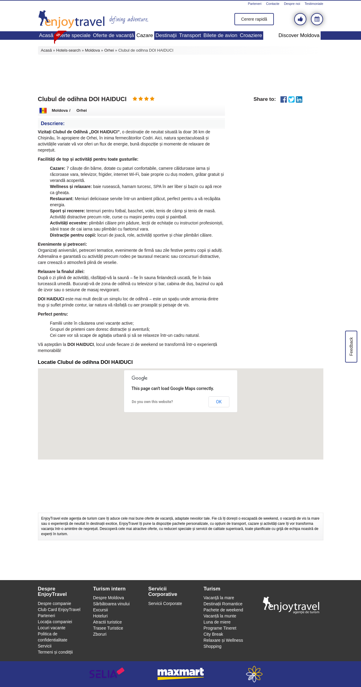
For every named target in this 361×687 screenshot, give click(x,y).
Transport (190, 35)
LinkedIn (299, 99)
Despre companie (54, 603)
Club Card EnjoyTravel (59, 609)
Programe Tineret (219, 628)
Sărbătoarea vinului (111, 603)
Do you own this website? (152, 402)
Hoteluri (100, 616)
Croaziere (251, 35)
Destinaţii (166, 35)
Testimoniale (314, 3)
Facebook (284, 99)
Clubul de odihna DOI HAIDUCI (82, 99)
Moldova (92, 50)
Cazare (144, 35)
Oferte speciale (73, 35)
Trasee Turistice (108, 628)
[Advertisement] (180, 74)
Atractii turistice (107, 622)
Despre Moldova (108, 597)
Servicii (45, 646)
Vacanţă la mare (218, 597)
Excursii (100, 609)
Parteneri (254, 3)
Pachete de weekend (223, 609)
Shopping (212, 646)
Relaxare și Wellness (223, 640)
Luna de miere (217, 622)
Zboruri (99, 634)
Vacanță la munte (219, 616)
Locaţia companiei (55, 621)
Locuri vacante (52, 627)
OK (219, 401)
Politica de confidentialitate (52, 636)
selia (107, 674)
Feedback (351, 346)
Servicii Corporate (165, 603)
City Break (213, 634)
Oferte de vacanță (113, 35)
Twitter (291, 99)
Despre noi (292, 3)
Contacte (272, 3)
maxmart (180, 674)
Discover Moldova (298, 35)
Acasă (46, 35)
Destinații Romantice (222, 603)
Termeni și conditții (55, 652)
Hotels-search (68, 50)
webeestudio (254, 674)
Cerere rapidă (254, 19)
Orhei (109, 50)
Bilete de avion (220, 35)
